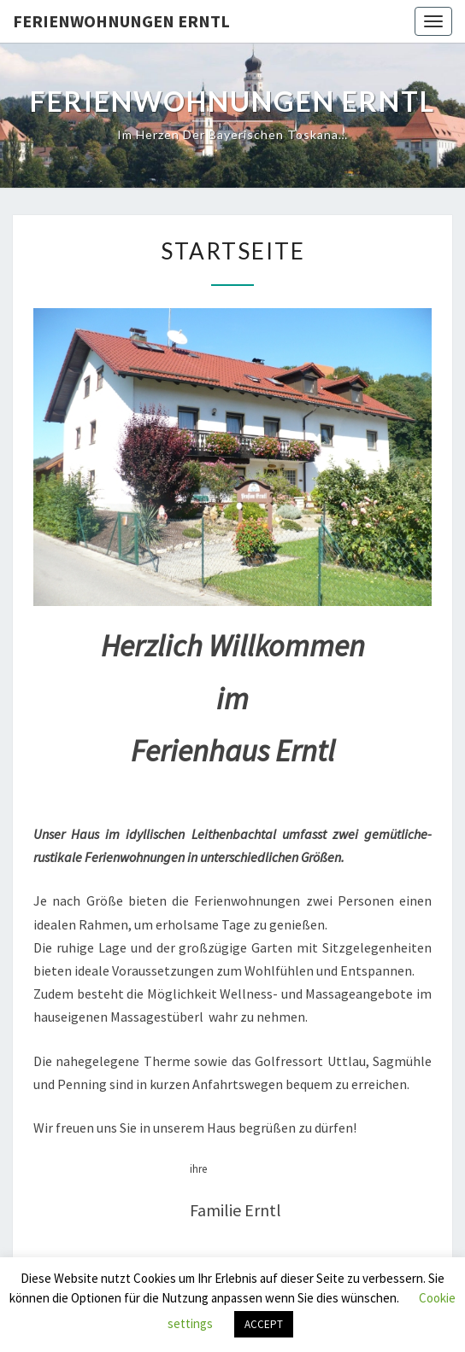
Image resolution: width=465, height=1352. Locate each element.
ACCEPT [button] (263, 1324)
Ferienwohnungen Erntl (121, 21)
